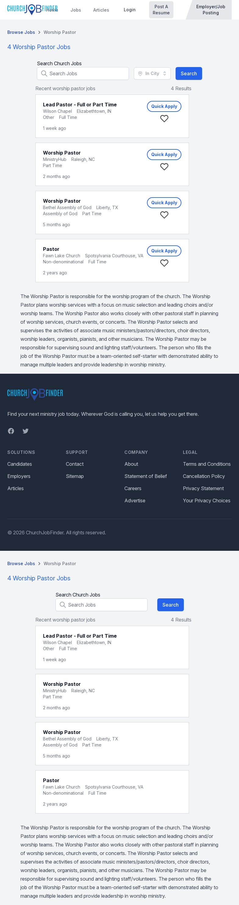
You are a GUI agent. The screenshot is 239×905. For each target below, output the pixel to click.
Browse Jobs (21, 32)
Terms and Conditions (207, 464)
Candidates (19, 464)
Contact (75, 464)
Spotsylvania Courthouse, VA (114, 255)
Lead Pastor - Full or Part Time (80, 105)
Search (189, 73)
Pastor (51, 249)
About (131, 464)
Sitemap (75, 476)
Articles (101, 9)
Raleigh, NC (83, 159)
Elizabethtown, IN (94, 111)
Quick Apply (164, 106)
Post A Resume (161, 9)
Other (48, 117)
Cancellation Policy (204, 476)
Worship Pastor (60, 32)
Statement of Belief (145, 476)
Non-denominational (63, 261)
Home (52, 9)
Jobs (75, 9)
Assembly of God (60, 213)
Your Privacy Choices (206, 500)
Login (130, 9)
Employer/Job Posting (210, 9)
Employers (18, 476)
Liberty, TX (107, 207)
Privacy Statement (203, 488)
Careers (132, 488)
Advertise (134, 500)
